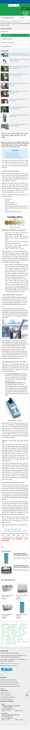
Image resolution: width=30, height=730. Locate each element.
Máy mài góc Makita (12, 634)
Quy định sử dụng (4, 692)
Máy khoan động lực (12, 630)
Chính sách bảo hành (5, 695)
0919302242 (19, 720)
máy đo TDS (19, 255)
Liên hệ (2, 688)
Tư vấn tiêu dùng (15, 21)
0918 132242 (25, 11)
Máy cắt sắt (22, 634)
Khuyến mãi (4, 31)
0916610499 (6, 710)
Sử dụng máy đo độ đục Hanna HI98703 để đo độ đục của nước (20, 554)
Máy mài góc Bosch (16, 632)
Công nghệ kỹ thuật (6, 46)
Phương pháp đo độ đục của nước (14, 157)
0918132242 (6, 720)
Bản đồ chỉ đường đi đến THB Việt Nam (10, 686)
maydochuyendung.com (8, 537)
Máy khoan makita (10, 628)
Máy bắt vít (22, 630)
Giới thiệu (22, 17)
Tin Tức (8, 21)
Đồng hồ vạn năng (10, 639)
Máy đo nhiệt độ (16, 641)
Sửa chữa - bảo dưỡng (7, 42)
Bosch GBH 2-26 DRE (10, 643)
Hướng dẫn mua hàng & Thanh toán (9, 682)
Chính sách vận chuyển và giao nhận (9, 684)
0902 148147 (25, 14)
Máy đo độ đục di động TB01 (13, 529)
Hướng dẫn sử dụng (6, 39)
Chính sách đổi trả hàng (6, 699)
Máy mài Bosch (5, 632)
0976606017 (19, 710)
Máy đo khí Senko (11, 637)
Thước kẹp (7, 641)
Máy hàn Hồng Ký (6, 636)
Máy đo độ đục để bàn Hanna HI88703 (16, 531)
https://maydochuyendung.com (12, 663)
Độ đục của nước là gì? (12, 153)
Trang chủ (2, 21)
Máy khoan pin (14, 624)
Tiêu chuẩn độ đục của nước (13, 155)
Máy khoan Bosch (12, 626)
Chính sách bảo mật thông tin (7, 697)
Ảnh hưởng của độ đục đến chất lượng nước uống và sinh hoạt (21, 566)
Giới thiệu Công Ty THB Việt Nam (8, 680)
